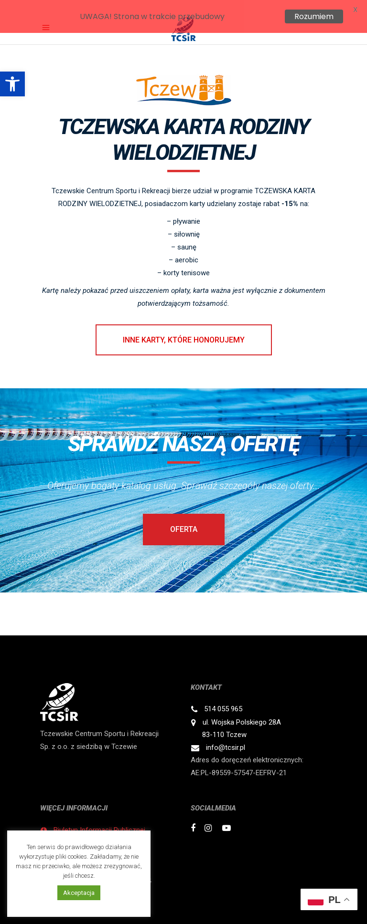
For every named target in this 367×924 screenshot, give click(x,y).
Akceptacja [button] (79, 892)
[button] (12, 84)
